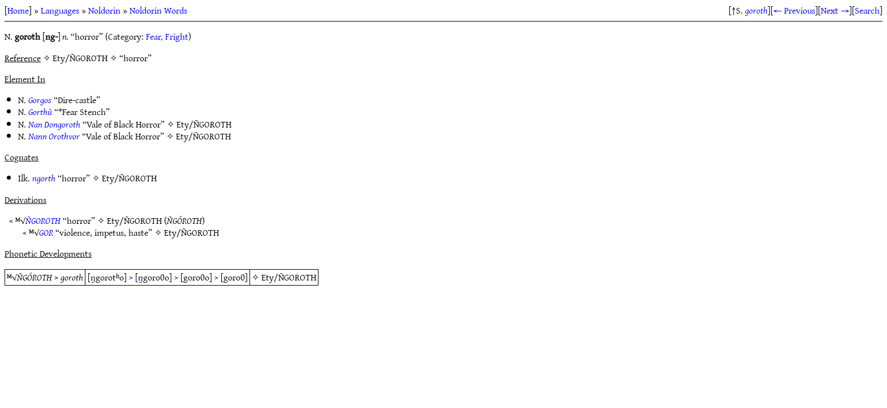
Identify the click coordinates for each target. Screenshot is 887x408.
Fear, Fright (167, 36)
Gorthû (40, 112)
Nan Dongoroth (54, 124)
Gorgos (39, 100)
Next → (835, 10)
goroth (756, 10)
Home (18, 10)
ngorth (43, 178)
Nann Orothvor (54, 136)
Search (867, 10)
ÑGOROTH (43, 220)
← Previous (794, 10)
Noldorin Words (158, 10)
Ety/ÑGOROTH (203, 124)
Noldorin (104, 10)
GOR (46, 232)
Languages (60, 10)
